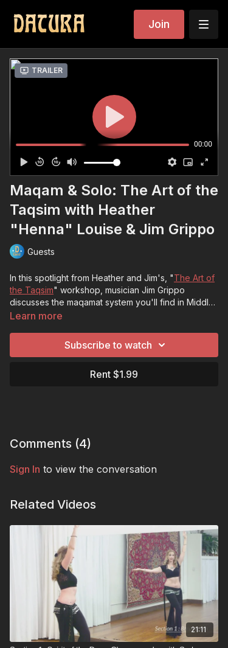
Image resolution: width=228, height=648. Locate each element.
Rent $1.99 (114, 374)
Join (159, 24)
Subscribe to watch (116, 345)
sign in (25, 469)
